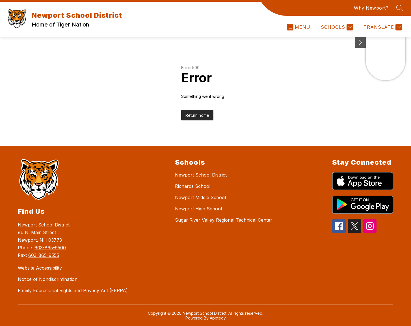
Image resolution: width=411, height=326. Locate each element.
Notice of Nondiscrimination (47, 279)
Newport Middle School (200, 197)
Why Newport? (371, 8)
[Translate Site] (382, 27)
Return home (197, 115)
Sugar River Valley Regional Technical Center (223, 220)
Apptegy (218, 318)
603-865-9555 (43, 255)
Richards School (192, 186)
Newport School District (201, 175)
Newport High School (198, 209)
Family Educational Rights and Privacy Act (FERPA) (73, 290)
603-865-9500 (50, 247)
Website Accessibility (40, 268)
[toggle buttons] (360, 42)
